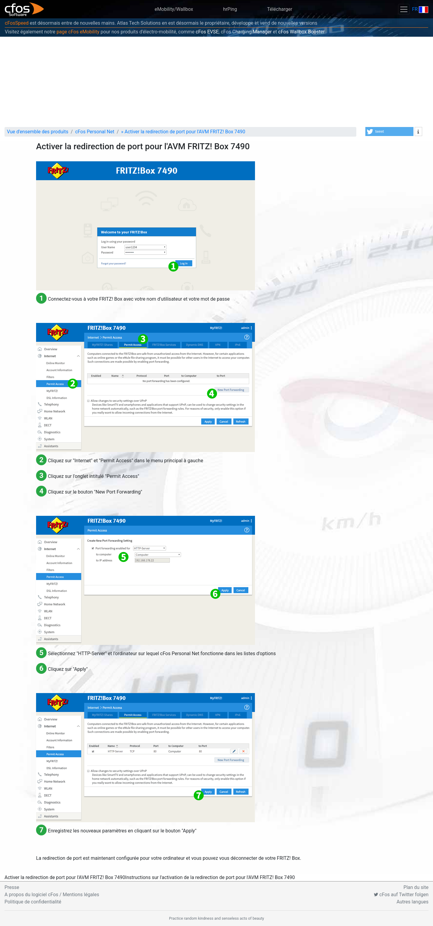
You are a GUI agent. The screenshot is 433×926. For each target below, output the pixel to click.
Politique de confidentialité (33, 902)
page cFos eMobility (78, 32)
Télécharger (279, 9)
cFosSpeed (17, 23)
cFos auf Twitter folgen (401, 894)
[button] (389, 131)
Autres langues (412, 902)
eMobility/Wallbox (174, 9)
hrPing (230, 9)
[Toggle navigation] (404, 9)
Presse (12, 887)
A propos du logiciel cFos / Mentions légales (52, 894)
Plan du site (416, 887)
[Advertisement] (216, 82)
